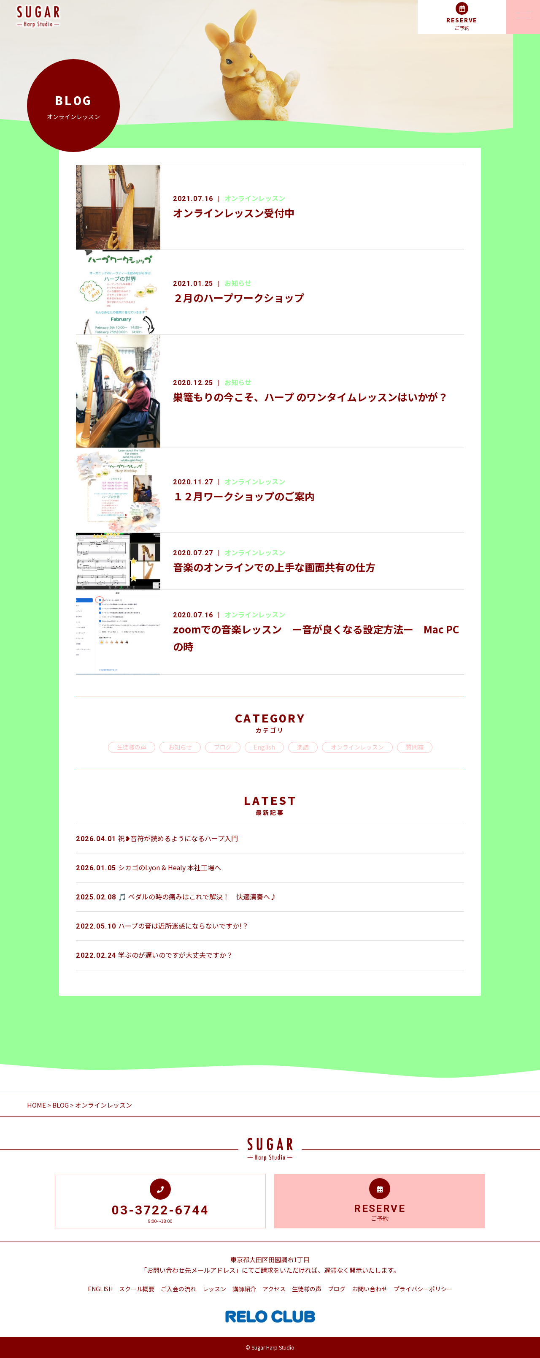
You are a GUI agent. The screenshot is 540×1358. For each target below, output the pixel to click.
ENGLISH (100, 1289)
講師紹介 (244, 1289)
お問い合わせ (369, 1289)
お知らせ (237, 283)
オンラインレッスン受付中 (233, 212)
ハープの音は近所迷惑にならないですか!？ (162, 926)
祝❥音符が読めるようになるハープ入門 (157, 838)
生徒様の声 (131, 747)
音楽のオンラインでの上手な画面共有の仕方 (274, 566)
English (264, 747)
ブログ (223, 747)
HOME (37, 1104)
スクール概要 (136, 1289)
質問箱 (415, 747)
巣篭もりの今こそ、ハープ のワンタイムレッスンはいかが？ (310, 396)
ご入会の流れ (178, 1289)
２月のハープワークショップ (238, 297)
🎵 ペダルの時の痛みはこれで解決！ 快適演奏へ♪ (176, 896)
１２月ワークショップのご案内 (244, 496)
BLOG (60, 1104)
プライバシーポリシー (423, 1289)
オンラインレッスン (254, 198)
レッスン (214, 1289)
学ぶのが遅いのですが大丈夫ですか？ (154, 955)
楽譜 (303, 747)
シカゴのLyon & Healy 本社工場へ (148, 867)
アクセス (274, 1289)
